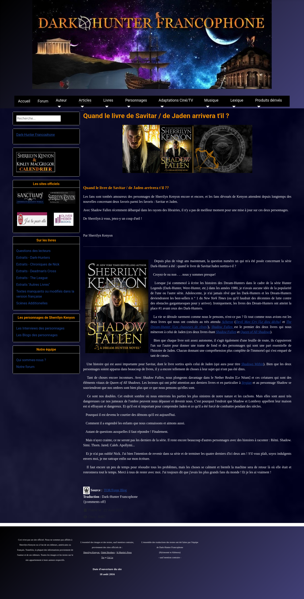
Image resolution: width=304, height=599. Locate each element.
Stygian (247, 382)
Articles (85, 100)
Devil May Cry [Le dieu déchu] (258, 322)
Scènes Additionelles (32, 303)
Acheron (227, 322)
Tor (102, 557)
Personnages (136, 100)
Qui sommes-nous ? (31, 360)
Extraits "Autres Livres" (33, 285)
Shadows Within (252, 364)
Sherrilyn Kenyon (91, 552)
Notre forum (25, 367)
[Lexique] (233, 106)
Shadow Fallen (226, 332)
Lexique (236, 100)
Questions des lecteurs (33, 251)
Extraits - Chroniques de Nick (37, 264)
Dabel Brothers (108, 552)
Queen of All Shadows (255, 332)
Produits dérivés (268, 100)
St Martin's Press (124, 552)
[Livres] (106, 106)
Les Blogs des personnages (37, 335)
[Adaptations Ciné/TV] (161, 106)
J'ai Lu (110, 557)
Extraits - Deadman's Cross (36, 271)
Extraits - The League (32, 278)
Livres (108, 100)
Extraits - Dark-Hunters (33, 258)
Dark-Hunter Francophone (35, 135)
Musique (211, 100)
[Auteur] (58, 106)
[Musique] (206, 106)
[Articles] (81, 106)
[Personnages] (127, 106)
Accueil (24, 101)
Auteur (61, 100)
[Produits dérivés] (258, 106)
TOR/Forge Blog (115, 490)
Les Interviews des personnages (40, 328)
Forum (43, 101)
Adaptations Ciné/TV (176, 100)
